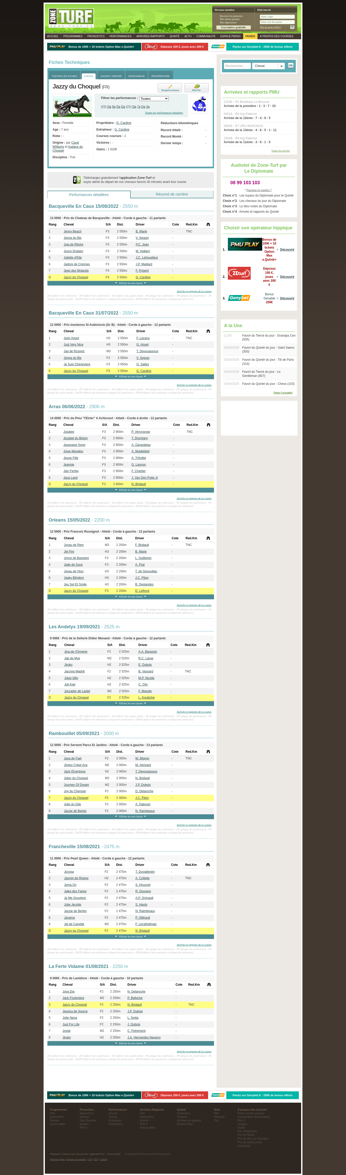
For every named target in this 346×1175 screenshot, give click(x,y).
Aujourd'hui (57, 1116)
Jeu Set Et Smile (75, 584)
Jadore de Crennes (77, 264)
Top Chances (88, 1120)
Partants (182, 1116)
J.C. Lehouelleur (147, 257)
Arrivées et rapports (189, 1120)
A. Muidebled (140, 451)
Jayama (69, 917)
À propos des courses (276, 36)
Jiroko (68, 665)
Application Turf (96, 1154)
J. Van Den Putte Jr (144, 477)
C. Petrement (136, 1031)
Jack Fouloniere (73, 998)
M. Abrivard (143, 765)
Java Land (70, 477)
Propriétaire (116, 1123)
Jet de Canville (74, 924)
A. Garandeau (141, 445)
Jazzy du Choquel (76, 277)
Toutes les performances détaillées (164, 112)
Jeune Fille (70, 458)
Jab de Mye (72, 658)
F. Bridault (142, 545)
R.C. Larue (145, 658)
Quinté (175, 36)
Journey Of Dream (76, 785)
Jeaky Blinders (74, 578)
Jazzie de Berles (75, 811)
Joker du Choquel (76, 778)
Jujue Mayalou (73, 451)
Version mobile (113, 1154)
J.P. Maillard (144, 264)
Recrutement (82, 1154)
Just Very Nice (73, 344)
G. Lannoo (138, 464)
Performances (120, 36)
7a (138, 107)
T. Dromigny (139, 438)
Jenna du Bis (72, 238)
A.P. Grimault (144, 898)
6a (113, 107)
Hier (52, 1113)
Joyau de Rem (74, 545)
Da (109, 107)
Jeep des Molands (76, 270)
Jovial (66, 1031)
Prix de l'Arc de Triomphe (253, 1138)
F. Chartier (138, 471)
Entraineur (115, 1120)
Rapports (150, 36)
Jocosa (69, 872)
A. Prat (140, 564)
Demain (54, 1120)
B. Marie (141, 231)
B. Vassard (145, 671)
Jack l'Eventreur (75, 771)
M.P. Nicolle (146, 678)
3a (147, 107)
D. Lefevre (142, 591)
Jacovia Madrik (74, 671)
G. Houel (142, 344)
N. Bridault (138, 484)
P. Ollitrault (142, 917)
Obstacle (219, 1116)
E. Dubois (145, 665)
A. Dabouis (142, 804)
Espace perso (230, 36)
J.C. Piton (142, 578)
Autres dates (58, 1123)
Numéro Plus (185, 1123)
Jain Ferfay (70, 471)
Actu (188, 36)
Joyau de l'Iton (74, 571)
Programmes (73, 36)
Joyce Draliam (73, 251)
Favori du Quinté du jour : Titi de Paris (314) (268, 362)
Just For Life (71, 1024)
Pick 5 (83, 1127)
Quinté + (85, 1123)
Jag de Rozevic (74, 351)
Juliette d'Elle (73, 257)
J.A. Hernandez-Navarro (143, 1037)
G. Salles (142, 364)
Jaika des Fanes (75, 891)
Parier (250, 36)
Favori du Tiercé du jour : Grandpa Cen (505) (269, 337)
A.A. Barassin (147, 651)
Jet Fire (69, 551)
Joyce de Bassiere (76, 558)
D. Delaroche (144, 791)
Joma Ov (70, 885)
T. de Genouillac (146, 571)
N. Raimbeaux (145, 811)
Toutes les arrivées (280, 150)
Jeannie (68, 464)
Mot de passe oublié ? (270, 27)
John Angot (71, 338)
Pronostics (96, 36)
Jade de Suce (73, 564)
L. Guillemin (143, 558)
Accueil (52, 36)
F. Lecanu (143, 338)
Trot (216, 1120)
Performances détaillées (89, 195)
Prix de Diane (246, 1134)
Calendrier (244, 1145)
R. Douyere (143, 891)
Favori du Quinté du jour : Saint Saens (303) (268, 350)
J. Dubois (133, 1024)
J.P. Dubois (143, 785)
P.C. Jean (142, 244)
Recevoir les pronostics (231, 16)
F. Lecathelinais (146, 924)
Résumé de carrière (172, 194)
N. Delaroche (136, 991)
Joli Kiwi (69, 684)
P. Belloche (135, 998)
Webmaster (55, 1154)
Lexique (242, 1123)
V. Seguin (142, 238)
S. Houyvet (142, 885)
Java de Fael (73, 758)
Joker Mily (71, 678)
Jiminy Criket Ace (75, 765)
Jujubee (68, 432)
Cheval (113, 1113)
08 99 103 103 (245, 182)
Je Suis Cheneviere (77, 364)
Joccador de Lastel (77, 691)
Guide (241, 1127)
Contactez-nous (68, 1154)
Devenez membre (225, 9)
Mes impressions (228, 22)
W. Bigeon (142, 758)
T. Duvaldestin (145, 872)
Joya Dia (69, 991)
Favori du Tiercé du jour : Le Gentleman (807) (261, 374)
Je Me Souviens (75, 898)
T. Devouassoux (147, 351)
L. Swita (132, 1018)
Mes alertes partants (230, 19)
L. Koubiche (146, 697)
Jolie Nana (70, 1018)
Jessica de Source (75, 1011)
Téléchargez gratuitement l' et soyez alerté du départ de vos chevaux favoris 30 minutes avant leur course (134, 180)
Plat (216, 1113)
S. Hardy (141, 904)
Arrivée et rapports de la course (194, 291)
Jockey (113, 1116)
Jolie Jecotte (72, 904)
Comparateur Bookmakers (254, 1116)
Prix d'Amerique (247, 1131)
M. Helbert (143, 251)
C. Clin (143, 684)
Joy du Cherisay (75, 791)
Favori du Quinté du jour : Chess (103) (268, 384)
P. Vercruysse (140, 432)
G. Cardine (123, 123)
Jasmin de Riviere (76, 878)
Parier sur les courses (251, 1113)
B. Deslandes (144, 584)
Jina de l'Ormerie (75, 651)
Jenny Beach (72, 231)
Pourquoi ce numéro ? (258, 190)
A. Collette (142, 878)
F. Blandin (145, 691)
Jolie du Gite (72, 804)
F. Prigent (142, 270)
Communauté (205, 36)
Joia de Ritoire (73, 244)
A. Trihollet (138, 458)
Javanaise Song (74, 445)
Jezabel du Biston (75, 438)
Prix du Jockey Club (250, 1142)
